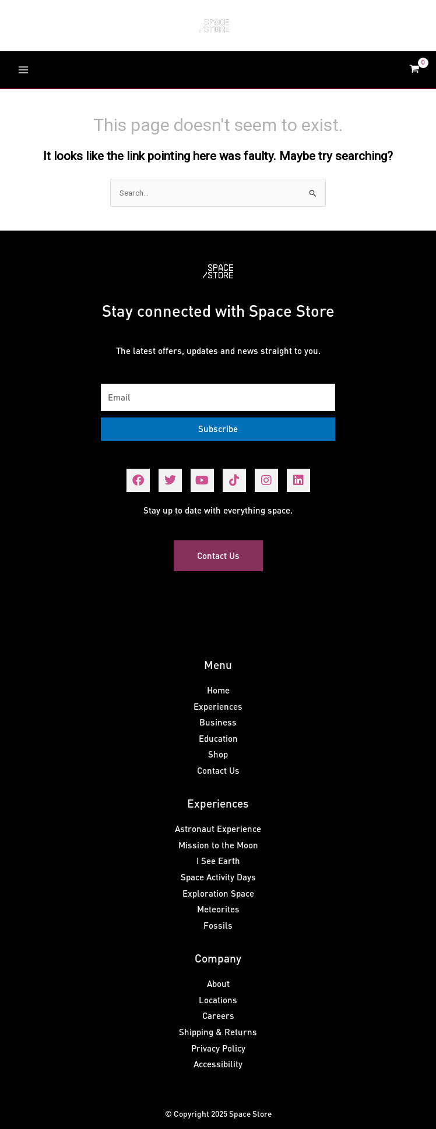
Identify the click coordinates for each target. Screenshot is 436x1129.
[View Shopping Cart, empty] (414, 70)
